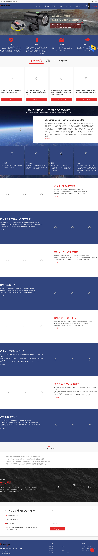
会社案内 (51, 548)
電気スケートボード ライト (67, 318)
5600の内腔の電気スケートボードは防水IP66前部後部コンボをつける (71, 323)
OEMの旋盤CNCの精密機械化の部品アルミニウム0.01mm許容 (23, 456)
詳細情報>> (47, 138)
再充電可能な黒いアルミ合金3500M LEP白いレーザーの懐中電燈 (11, 91)
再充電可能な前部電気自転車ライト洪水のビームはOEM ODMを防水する (17, 290)
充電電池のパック (9, 417)
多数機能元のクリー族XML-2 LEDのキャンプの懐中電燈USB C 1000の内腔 (86, 91)
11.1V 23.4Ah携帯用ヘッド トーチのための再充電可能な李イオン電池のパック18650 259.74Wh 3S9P (20, 425)
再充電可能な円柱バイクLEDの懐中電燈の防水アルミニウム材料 (69, 193)
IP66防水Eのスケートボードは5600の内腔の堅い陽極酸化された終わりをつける (73, 321)
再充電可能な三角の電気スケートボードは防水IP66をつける (68, 325)
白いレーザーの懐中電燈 (66, 252)
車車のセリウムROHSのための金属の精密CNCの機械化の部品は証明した (26, 464)
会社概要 (51, 546)
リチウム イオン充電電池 (66, 384)
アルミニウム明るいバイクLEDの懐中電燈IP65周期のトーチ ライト (70, 189)
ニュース (64, 546)
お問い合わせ (52, 552)
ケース (63, 548)
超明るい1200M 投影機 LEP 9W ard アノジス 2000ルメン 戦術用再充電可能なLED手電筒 (75, 257)
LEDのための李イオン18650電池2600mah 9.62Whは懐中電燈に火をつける (72, 394)
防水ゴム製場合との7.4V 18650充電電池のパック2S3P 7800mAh (15, 420)
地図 (63, 550)
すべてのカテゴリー (86, 552)
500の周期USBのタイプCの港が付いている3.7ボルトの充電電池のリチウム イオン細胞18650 (75, 388)
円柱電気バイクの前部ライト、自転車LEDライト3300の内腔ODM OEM (17, 288)
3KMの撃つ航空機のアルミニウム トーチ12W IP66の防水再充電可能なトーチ (72, 255)
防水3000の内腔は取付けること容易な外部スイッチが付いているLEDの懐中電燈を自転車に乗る (61, 92)
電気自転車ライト (9, 285)
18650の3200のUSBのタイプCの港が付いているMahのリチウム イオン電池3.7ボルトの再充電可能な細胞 (75, 392)
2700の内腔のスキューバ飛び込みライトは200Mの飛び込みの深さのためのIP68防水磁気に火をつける (21, 359)
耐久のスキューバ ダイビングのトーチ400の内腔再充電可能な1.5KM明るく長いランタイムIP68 (21, 355)
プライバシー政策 (65, 552)
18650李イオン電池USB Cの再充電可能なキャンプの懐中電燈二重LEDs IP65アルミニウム (21, 224)
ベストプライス (12, 99)
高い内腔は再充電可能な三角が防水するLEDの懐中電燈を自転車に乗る (71, 191)
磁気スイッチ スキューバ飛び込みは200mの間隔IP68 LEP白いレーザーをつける (19, 362)
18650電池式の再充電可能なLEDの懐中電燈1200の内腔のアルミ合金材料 (17, 226)
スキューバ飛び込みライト (13, 351)
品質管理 (51, 550)
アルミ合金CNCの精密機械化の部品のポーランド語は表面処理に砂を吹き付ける (28, 461)
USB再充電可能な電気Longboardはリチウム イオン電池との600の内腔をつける (36, 92)
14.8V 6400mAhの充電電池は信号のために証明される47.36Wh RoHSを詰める (19, 422)
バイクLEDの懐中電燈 (64, 186)
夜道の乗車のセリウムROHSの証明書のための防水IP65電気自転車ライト (17, 292)
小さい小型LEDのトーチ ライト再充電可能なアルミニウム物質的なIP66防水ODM (19, 222)
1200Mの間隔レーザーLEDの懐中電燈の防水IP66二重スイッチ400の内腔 (71, 259)
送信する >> (57, 529)
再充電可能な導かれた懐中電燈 (15, 219)
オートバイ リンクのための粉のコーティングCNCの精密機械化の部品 (25, 459)
